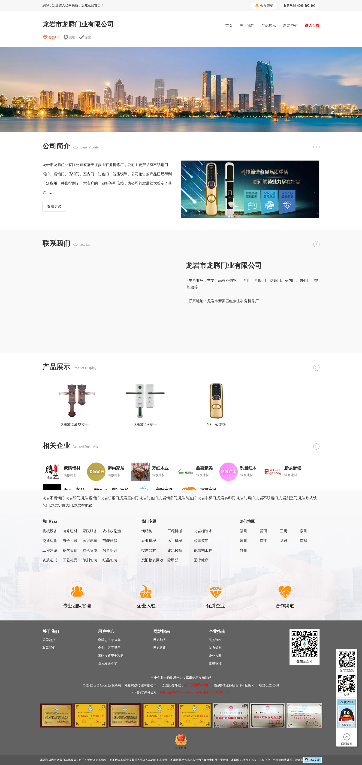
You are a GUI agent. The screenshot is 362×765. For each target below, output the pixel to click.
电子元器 (70, 541)
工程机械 (174, 531)
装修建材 (70, 531)
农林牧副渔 (112, 531)
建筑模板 (174, 550)
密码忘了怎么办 (109, 640)
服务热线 (299, 5)
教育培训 (110, 550)
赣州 (243, 550)
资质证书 (49, 560)
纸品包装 (110, 560)
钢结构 (146, 531)
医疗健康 (201, 560)
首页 (229, 25)
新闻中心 (290, 25)
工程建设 (49, 550)
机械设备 (49, 531)
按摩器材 (148, 550)
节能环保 (110, 541)
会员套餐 (264, 5)
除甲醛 (172, 560)
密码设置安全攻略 (111, 655)
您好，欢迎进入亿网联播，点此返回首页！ (73, 5)
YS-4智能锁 (216, 424)
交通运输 (49, 541)
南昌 (303, 541)
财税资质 (89, 550)
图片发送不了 (107, 663)
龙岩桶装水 (203, 531)
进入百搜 (312, 25)
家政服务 (89, 531)
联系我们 (48, 648)
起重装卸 (201, 541)
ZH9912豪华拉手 (75, 424)
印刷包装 (89, 560)
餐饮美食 (70, 550)
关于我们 (247, 25)
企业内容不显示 (109, 648)
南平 (263, 541)
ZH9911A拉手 (145, 424)
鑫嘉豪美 (204, 468)
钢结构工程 (203, 550)
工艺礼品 (70, 560)
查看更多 (54, 207)
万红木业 (160, 468)
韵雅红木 (248, 468)
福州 (243, 531)
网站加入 (159, 640)
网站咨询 (159, 648)
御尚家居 (116, 468)
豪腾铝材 (72, 468)
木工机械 (174, 541)
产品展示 (268, 25)
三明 (283, 531)
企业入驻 (215, 655)
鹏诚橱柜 (292, 468)
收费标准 (215, 663)
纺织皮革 (89, 541)
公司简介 (48, 640)
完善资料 (215, 640)
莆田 (263, 531)
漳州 (243, 541)
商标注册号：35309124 (212, 692)
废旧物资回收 (152, 560)
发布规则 (215, 648)
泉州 (303, 531)
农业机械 (148, 541)
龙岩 (283, 541)
